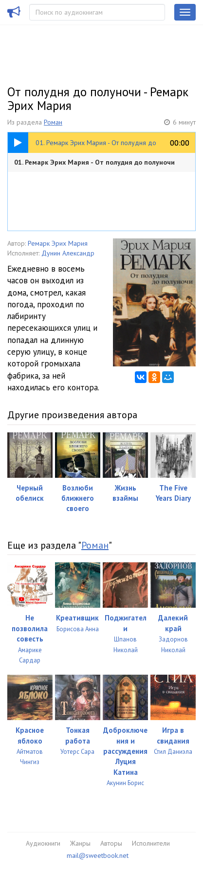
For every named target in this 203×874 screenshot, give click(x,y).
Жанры (80, 843)
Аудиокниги (43, 843)
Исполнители (151, 843)
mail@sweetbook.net (98, 855)
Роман (53, 122)
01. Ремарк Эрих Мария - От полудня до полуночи (94, 162)
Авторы (111, 843)
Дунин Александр (67, 253)
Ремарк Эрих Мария (58, 243)
